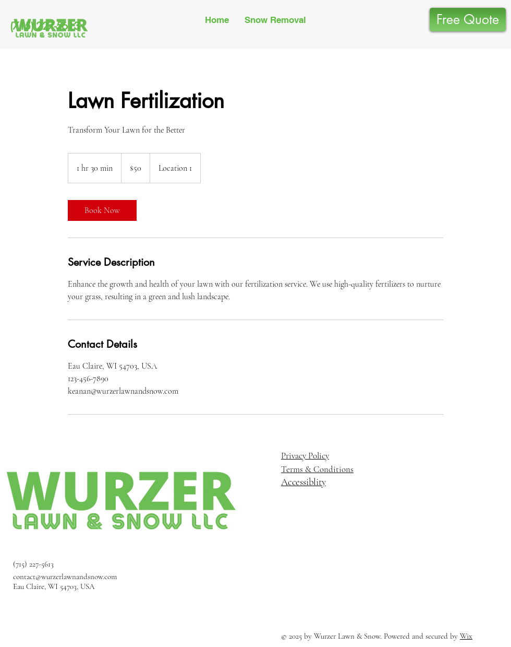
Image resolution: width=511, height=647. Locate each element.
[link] (102, 210)
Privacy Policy (305, 455)
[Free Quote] (468, 19)
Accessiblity (303, 482)
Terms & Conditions (317, 469)
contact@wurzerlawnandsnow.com (65, 576)
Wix (466, 636)
